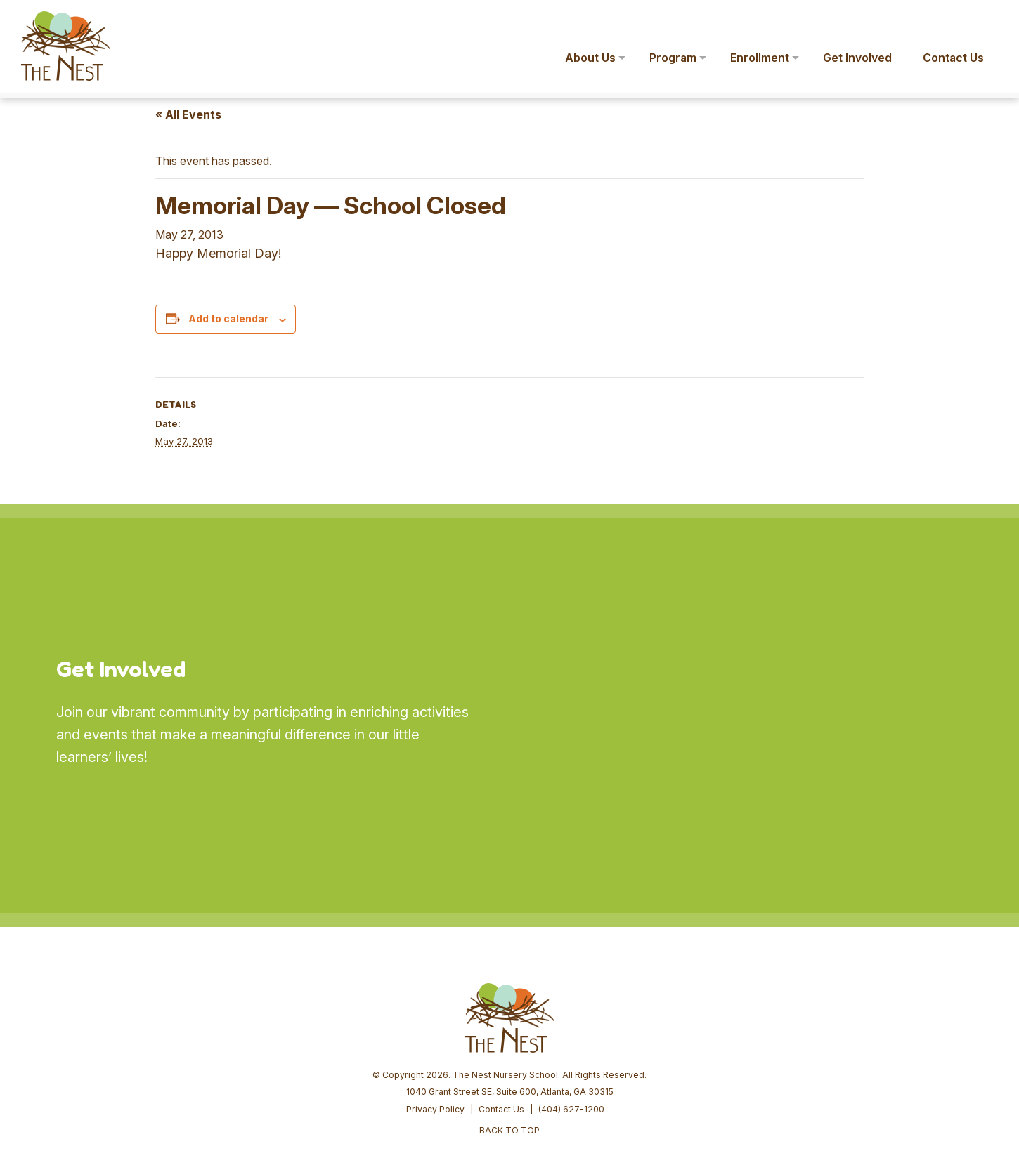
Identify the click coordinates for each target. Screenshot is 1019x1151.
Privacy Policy (435, 1002)
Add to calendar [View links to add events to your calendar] (228, 319)
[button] (988, 19)
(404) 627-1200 (571, 1002)
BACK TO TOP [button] (509, 1023)
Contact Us (501, 1002)
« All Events (188, 114)
